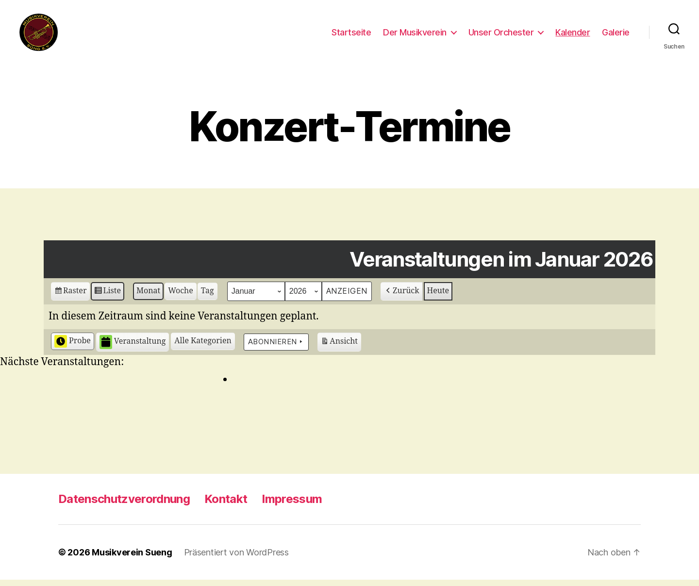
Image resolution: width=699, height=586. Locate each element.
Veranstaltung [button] (133, 348)
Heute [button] (438, 297)
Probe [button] (72, 347)
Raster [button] (70, 298)
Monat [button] (148, 297)
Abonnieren (276, 348)
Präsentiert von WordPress (236, 558)
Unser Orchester (501, 35)
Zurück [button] (401, 297)
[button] (203, 347)
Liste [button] (107, 298)
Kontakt (225, 505)
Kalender (572, 35)
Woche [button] (180, 297)
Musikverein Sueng (132, 558)
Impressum (292, 505)
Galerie (616, 35)
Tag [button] (207, 297)
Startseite (351, 35)
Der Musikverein (415, 35)
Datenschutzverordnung (124, 505)
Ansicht (339, 349)
